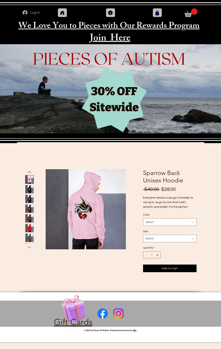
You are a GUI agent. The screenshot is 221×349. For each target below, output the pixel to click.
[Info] (110, 12)
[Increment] (157, 255)
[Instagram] (118, 313)
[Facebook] (102, 313)
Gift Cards (73, 322)
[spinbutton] (151, 255)
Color (146, 214)
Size (145, 231)
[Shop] (157, 12)
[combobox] (170, 222)
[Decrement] (146, 255)
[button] (191, 12)
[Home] (62, 12)
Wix (135, 330)
